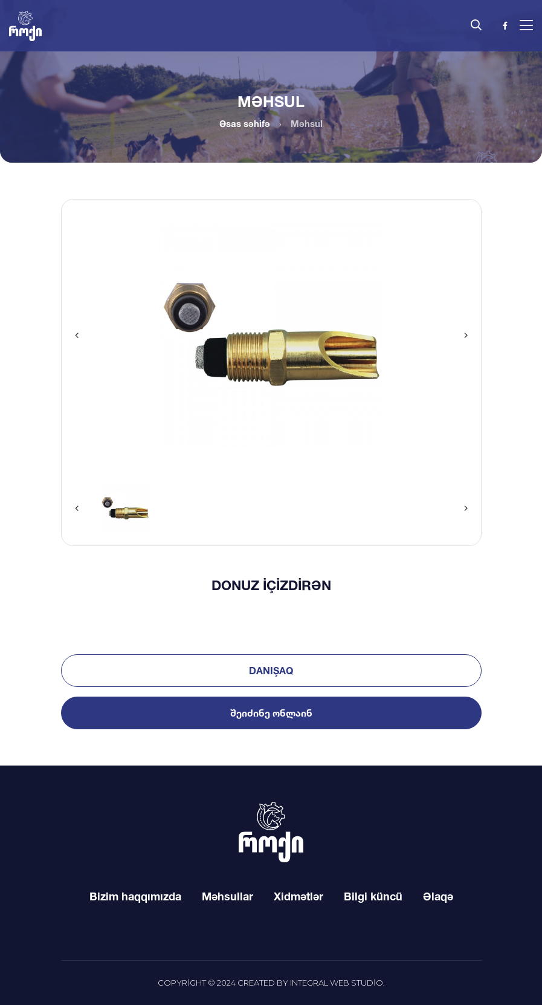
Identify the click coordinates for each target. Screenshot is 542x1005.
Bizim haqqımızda (135, 896)
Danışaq (271, 671)
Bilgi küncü (373, 896)
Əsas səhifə (244, 123)
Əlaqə (438, 896)
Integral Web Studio (336, 982)
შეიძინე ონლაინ (271, 713)
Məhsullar (227, 896)
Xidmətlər (298, 896)
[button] (77, 336)
